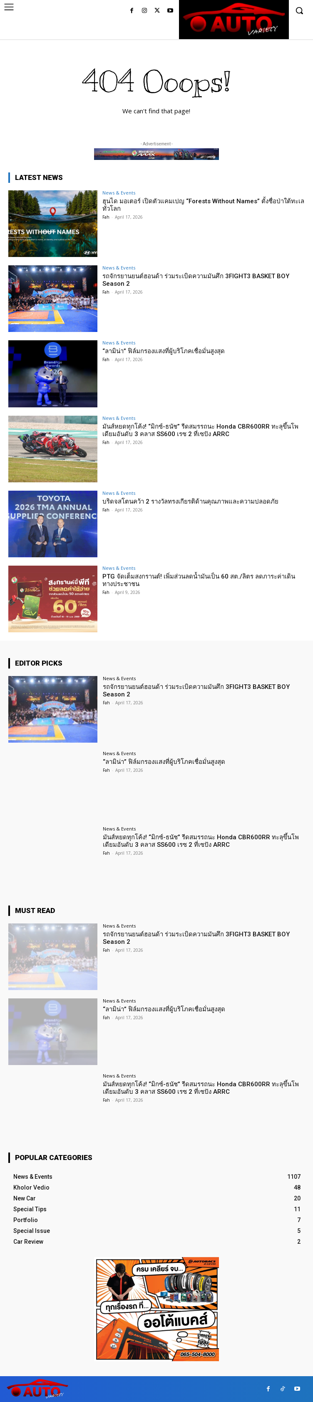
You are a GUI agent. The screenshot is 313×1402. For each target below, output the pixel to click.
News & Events (118, 192)
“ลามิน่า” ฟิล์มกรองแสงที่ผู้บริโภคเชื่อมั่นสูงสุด (163, 351)
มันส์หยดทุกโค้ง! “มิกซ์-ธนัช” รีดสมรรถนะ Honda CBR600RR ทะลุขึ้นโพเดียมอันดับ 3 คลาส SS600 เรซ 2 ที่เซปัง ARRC (200, 430)
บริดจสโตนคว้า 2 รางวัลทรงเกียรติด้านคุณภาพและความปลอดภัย (190, 501)
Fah (105, 217)
